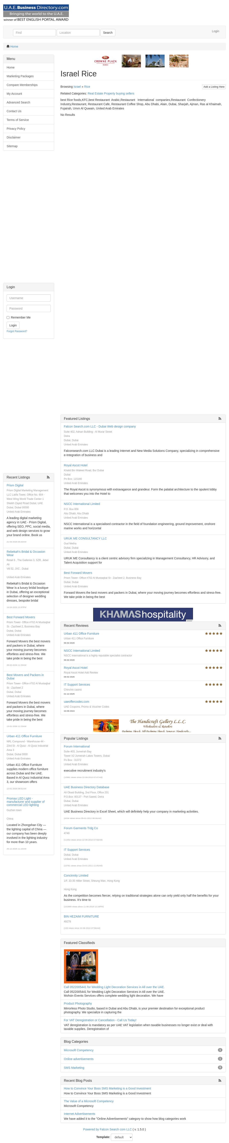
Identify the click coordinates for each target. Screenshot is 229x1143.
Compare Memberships (22, 85)
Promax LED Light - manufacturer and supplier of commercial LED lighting (26, 802)
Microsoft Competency (79, 1050)
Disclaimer (13, 137)
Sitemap (12, 146)
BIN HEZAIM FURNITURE (81, 916)
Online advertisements (79, 1059)
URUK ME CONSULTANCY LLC (85, 538)
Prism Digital (15, 485)
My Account (14, 93)
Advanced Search (18, 102)
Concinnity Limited (76, 875)
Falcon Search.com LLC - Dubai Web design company (100, 426)
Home (14, 46)
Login (215, 31)
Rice (87, 86)
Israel (77, 86)
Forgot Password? (17, 331)
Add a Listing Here (214, 86)
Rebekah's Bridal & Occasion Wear (26, 553)
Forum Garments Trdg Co (81, 828)
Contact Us (14, 111)
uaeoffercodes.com (76, 701)
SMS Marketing (74, 1067)
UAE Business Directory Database (86, 787)
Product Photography (78, 1003)
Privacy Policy (16, 128)
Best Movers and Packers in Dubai (25, 676)
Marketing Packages (20, 76)
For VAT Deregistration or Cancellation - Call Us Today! (100, 1020)
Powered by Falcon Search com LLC (107, 1129)
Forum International (77, 746)
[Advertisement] (28, 219)
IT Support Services (77, 684)
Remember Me (21, 317)
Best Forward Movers (21, 617)
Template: (103, 1137)
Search (108, 32)
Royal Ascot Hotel (76, 465)
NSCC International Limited (82, 504)
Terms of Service (18, 120)
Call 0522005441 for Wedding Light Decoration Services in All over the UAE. (114, 987)
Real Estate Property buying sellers (111, 93)
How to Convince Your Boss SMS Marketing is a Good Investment (107, 1088)
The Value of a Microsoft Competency (89, 1101)
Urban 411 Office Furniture (24, 736)
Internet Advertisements (79, 1113)
